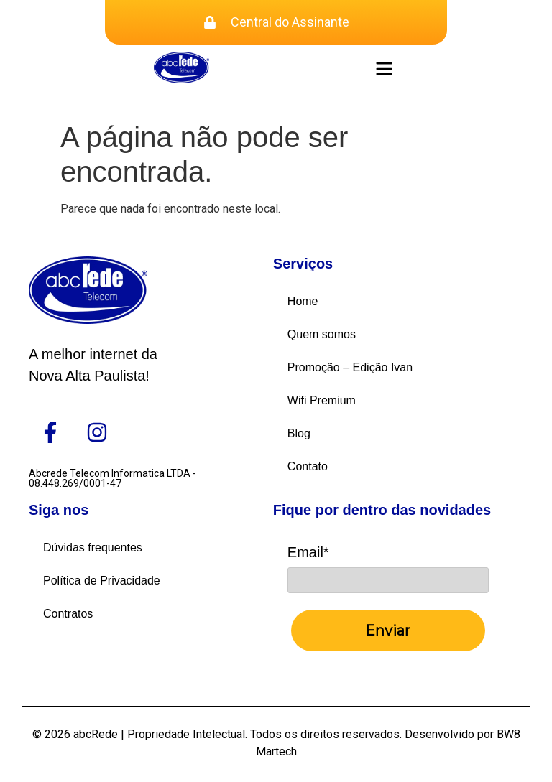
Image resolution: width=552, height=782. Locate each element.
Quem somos (322, 334)
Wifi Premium (322, 400)
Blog (299, 433)
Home (303, 301)
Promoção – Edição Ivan (350, 367)
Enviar (387, 630)
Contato (308, 466)
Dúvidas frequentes (92, 547)
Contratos (68, 614)
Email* (308, 552)
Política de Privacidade (101, 580)
